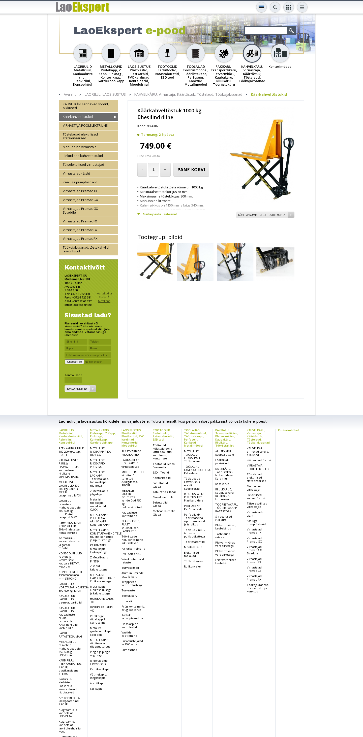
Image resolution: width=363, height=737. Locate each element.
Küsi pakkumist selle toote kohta (261, 215)
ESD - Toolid (161, 472)
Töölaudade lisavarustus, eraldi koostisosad (192, 483)
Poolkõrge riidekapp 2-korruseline (98, 619)
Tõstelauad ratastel (222, 535)
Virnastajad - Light (76, 173)
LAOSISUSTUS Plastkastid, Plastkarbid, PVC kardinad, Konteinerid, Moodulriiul (133, 437)
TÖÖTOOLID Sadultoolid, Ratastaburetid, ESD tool (163, 434)
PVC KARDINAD (131, 554)
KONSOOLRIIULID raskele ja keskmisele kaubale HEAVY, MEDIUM (70, 559)
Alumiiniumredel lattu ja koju (133, 574)
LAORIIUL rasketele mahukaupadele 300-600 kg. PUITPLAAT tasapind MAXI (70, 509)
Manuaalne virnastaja (80, 147)
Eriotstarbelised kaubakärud (225, 561)
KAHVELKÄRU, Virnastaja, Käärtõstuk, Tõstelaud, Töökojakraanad (188, 94)
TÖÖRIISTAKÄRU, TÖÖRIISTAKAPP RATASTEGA (226, 507)
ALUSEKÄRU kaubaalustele (224, 452)
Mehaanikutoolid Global (164, 512)
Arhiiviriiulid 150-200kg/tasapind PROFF (70, 701)
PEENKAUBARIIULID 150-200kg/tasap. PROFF (71, 451)
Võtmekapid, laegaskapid (98, 676)
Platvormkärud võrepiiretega (225, 544)
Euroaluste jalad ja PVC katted (132, 642)
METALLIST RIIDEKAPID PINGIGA (97, 463)
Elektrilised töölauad (191, 554)
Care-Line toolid (163, 497)
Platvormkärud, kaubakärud (225, 526)
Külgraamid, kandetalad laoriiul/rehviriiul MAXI (70, 726)
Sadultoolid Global (160, 484)
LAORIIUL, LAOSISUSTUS (105, 94)
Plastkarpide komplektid (130, 625)
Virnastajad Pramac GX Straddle (80, 210)
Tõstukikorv (129, 595)
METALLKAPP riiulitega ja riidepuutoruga (100, 643)
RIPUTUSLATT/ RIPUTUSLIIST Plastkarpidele (193, 497)
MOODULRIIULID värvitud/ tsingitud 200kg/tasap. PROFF (133, 478)
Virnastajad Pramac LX (80, 229)
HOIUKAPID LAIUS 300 (101, 600)
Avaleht (70, 94)
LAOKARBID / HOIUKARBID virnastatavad (130, 463)
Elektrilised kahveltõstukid (83, 155)
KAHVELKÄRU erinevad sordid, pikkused (86, 106)
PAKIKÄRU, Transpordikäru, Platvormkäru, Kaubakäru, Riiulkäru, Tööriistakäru (226, 437)
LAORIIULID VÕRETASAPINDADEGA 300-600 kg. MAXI (74, 587)
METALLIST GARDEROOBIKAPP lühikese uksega (102, 578)
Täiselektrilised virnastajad (83, 164)
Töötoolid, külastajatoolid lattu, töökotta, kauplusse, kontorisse (162, 451)
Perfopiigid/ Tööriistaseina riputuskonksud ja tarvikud (194, 519)
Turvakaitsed (130, 568)
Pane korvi (191, 169)
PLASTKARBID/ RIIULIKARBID (131, 452)
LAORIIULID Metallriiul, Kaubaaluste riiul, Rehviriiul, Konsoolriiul (71, 436)
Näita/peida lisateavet (160, 214)
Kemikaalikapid (100, 669)
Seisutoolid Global (160, 504)
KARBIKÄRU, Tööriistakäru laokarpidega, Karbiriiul (224, 474)
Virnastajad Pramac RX (80, 238)
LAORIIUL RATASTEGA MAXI (70, 634)
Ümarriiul (128, 601)
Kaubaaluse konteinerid (129, 514)
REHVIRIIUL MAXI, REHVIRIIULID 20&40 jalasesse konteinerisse (70, 527)
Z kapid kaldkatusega (98, 567)
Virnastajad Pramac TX (80, 191)
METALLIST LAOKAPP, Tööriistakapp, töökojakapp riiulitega (99, 478)
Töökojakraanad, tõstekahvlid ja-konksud (86, 249)
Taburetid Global (164, 492)
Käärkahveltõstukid (269, 94)
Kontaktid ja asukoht (104, 294)
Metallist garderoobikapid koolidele (101, 631)
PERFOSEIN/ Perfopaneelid (193, 507)
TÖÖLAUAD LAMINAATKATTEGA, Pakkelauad (197, 470)
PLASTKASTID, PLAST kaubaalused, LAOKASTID (131, 526)
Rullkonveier (192, 566)
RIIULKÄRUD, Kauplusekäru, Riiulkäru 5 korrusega (224, 494)
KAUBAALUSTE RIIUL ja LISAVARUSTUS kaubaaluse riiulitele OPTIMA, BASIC (69, 468)
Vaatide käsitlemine (129, 634)
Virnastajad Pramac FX (80, 221)
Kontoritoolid (162, 478)
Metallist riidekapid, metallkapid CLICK (98, 504)
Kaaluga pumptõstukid (80, 182)
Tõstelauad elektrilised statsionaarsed (80, 136)
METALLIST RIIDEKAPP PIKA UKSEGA (100, 451)
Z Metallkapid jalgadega (99, 492)
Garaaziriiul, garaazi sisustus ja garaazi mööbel (69, 543)
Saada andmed (77, 388)
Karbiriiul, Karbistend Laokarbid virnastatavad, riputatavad (68, 685)
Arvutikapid (97, 683)
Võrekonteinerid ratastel (133, 560)
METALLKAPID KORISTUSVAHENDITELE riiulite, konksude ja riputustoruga (106, 535)
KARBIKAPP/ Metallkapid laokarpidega (98, 548)
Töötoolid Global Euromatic (164, 465)
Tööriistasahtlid (194, 542)
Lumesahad (129, 650)
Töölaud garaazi (194, 561)
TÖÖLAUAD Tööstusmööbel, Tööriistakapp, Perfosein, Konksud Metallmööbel (195, 437)
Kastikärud (222, 484)
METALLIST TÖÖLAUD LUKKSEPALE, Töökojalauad (193, 456)
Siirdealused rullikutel (223, 518)
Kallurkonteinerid (133, 548)
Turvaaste (128, 590)
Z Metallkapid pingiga (99, 558)
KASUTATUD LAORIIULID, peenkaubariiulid (70, 599)
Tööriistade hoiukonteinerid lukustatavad (132, 539)
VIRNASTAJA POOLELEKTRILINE (85, 125)
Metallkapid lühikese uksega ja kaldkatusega (100, 590)
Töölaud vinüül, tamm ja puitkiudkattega (194, 533)
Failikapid (96, 688)
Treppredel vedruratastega (132, 583)
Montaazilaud (193, 547)
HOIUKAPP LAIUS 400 (101, 608)
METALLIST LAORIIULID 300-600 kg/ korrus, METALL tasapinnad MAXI (70, 488)
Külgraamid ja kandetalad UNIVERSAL (68, 713)
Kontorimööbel (288, 430)
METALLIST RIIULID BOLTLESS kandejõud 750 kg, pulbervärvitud (132, 499)
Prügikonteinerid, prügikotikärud (133, 608)
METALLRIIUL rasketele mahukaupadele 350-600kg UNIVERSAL (70, 648)
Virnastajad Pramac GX (80, 199)
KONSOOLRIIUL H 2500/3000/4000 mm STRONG (70, 575)
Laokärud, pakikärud (222, 461)
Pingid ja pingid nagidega (100, 653)
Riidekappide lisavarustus (99, 662)
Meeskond (104, 301)
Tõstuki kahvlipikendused (133, 616)
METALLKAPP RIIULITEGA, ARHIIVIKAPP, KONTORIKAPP (100, 520)
